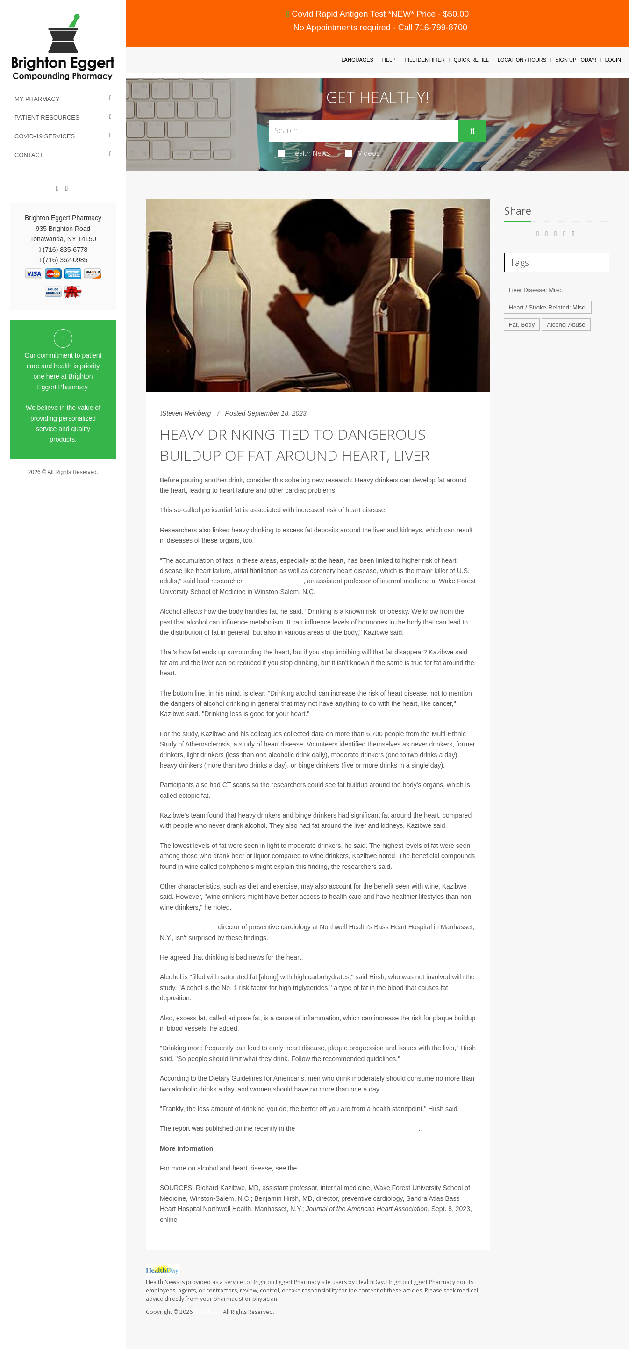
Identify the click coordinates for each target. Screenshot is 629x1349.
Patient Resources (46, 117)
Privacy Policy (63, 481)
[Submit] (472, 131)
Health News (304, 153)
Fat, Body (522, 324)
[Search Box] (363, 131)
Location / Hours (522, 60)
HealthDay (208, 1312)
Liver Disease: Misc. (536, 290)
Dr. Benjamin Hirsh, (188, 927)
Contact (28, 154)
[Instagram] (66, 188)
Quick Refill (471, 60)
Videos (362, 153)
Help (389, 60)
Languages (357, 60)
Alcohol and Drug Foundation (340, 1168)
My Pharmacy (37, 98)
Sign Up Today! (575, 60)
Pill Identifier (424, 60)
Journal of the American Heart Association (357, 1128)
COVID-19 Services (44, 136)
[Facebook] (57, 188)
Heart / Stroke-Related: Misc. (548, 307)
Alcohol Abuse (566, 324)
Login (613, 60)
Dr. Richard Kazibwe (274, 581)
